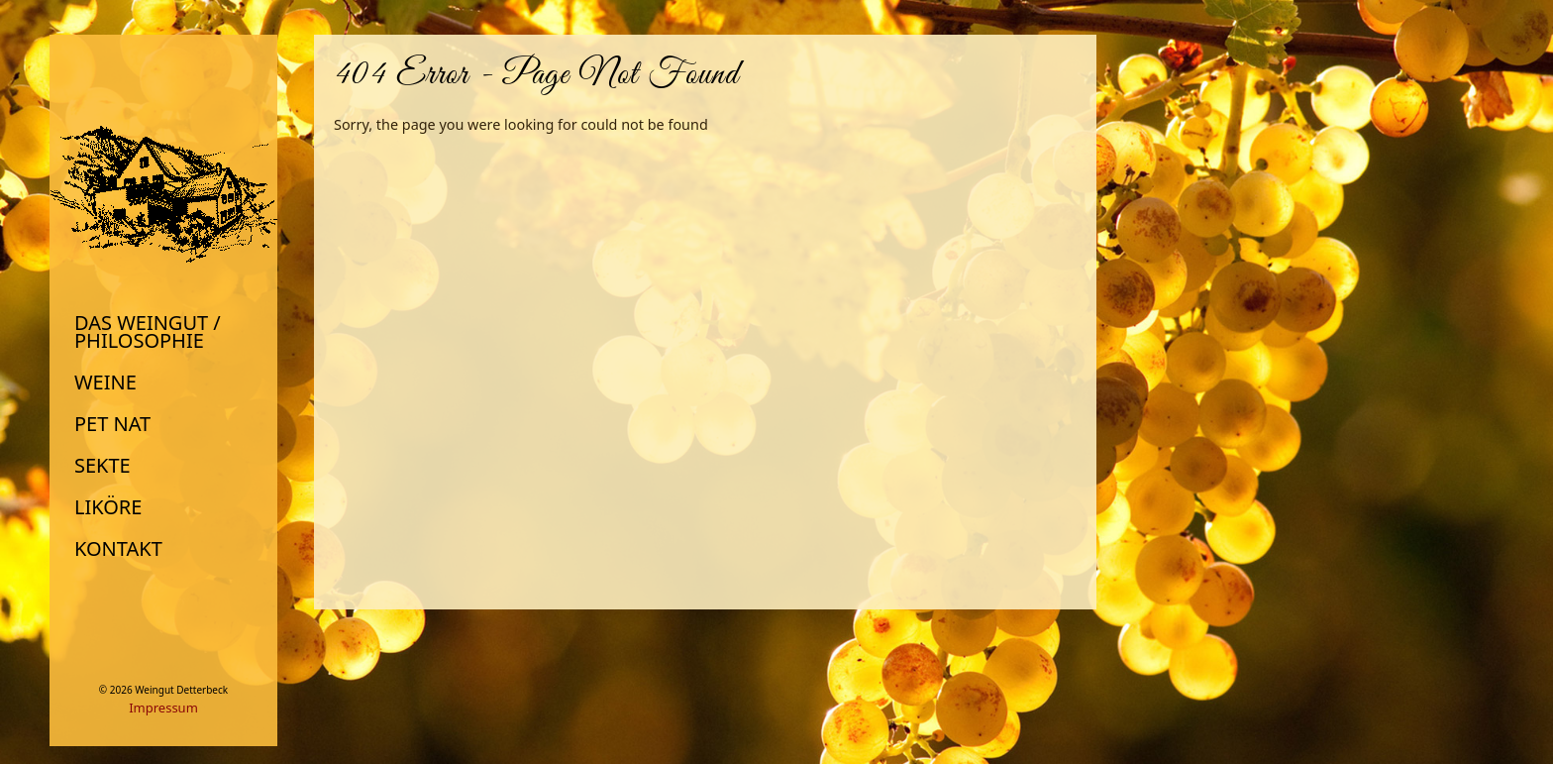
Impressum (163, 707)
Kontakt (118, 549)
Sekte (102, 466)
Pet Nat (112, 424)
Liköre (108, 507)
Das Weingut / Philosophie (147, 332)
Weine (105, 382)
